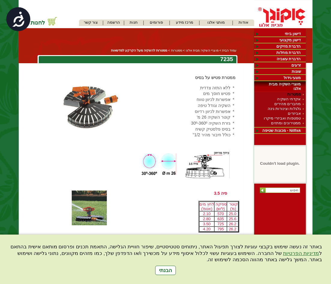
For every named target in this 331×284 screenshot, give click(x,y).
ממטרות (294, 94)
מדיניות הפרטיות (301, 253)
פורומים (156, 22)
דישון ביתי (293, 33)
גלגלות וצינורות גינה (284, 108)
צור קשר (91, 22)
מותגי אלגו (216, 22)
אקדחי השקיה (289, 99)
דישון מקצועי (290, 40)
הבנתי (165, 270)
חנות (134, 22)
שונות (296, 71)
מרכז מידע (185, 22)
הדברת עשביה (289, 59)
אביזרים (294, 113)
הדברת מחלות (288, 52)
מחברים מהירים (287, 104)
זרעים (296, 65)
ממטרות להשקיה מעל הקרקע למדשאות (139, 50)
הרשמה (113, 22)
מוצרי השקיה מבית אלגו (285, 86)
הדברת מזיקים (288, 46)
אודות (243, 22)
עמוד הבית (229, 50)
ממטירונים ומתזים (286, 123)
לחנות (38, 22)
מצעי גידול (292, 77)
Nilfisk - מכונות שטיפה (281, 130)
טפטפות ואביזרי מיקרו (282, 118)
